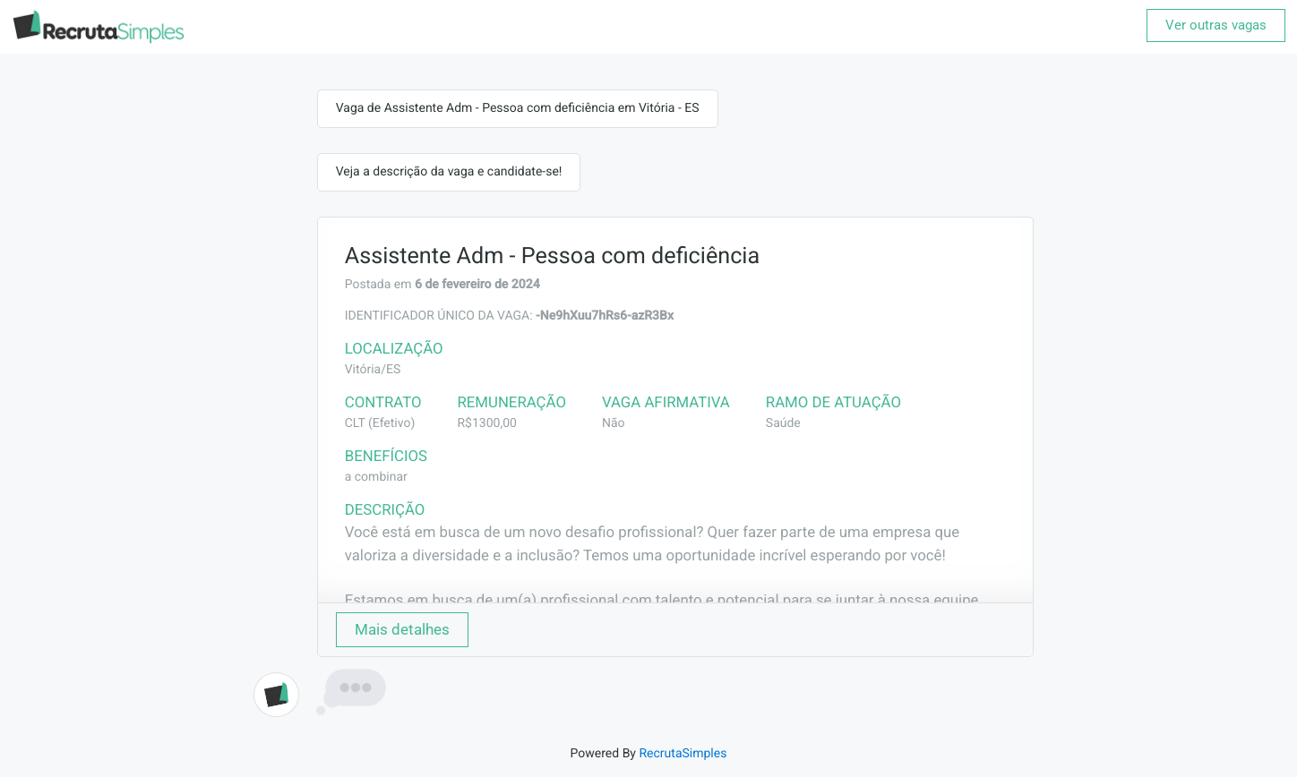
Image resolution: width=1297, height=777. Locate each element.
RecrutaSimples (682, 754)
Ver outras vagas (1216, 25)
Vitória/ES (373, 370)
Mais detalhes (402, 629)
